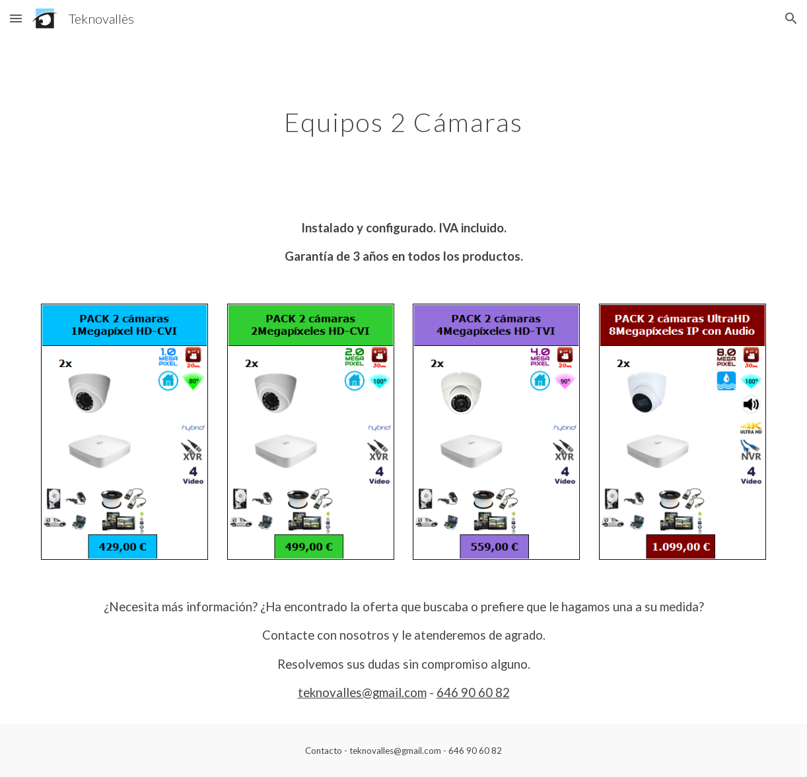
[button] (16, 18)
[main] (404, 117)
